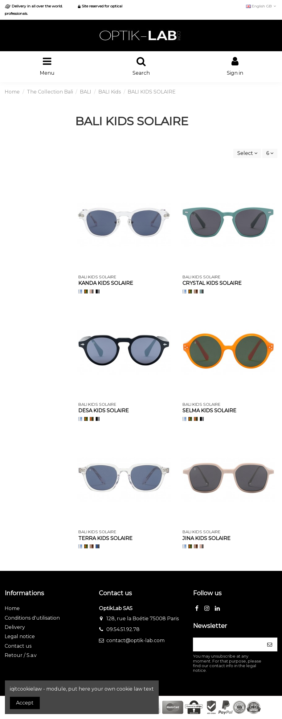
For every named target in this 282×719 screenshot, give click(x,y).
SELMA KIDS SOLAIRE (209, 411)
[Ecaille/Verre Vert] (86, 291)
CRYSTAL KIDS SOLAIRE (212, 283)
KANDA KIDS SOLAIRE (105, 283)
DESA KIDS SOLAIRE (103, 411)
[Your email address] (227, 644)
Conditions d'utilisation (32, 618)
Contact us (18, 646)
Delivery (15, 627)
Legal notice (20, 636)
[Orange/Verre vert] (92, 419)
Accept (25, 703)
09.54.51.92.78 (123, 629)
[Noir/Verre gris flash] (98, 291)
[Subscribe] (269, 644)
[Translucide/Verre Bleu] (80, 291)
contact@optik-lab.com (135, 640)
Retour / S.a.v (21, 655)
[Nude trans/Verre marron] (196, 291)
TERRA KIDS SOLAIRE (105, 538)
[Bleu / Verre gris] (98, 546)
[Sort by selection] (247, 153)
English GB (261, 6)
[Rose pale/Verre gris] (92, 291)
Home (12, 608)
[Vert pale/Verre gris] (202, 291)
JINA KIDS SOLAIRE (206, 538)
